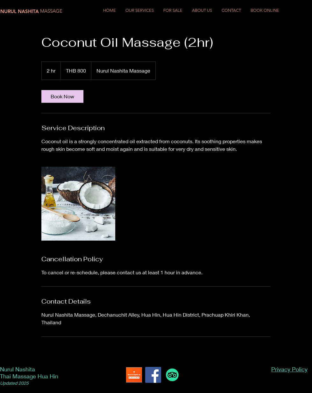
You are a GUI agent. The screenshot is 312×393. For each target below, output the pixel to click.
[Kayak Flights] (134, 375)
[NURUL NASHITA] (20, 11)
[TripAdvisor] (172, 375)
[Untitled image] (78, 204)
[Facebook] (153, 375)
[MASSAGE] (52, 11)
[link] (62, 96)
